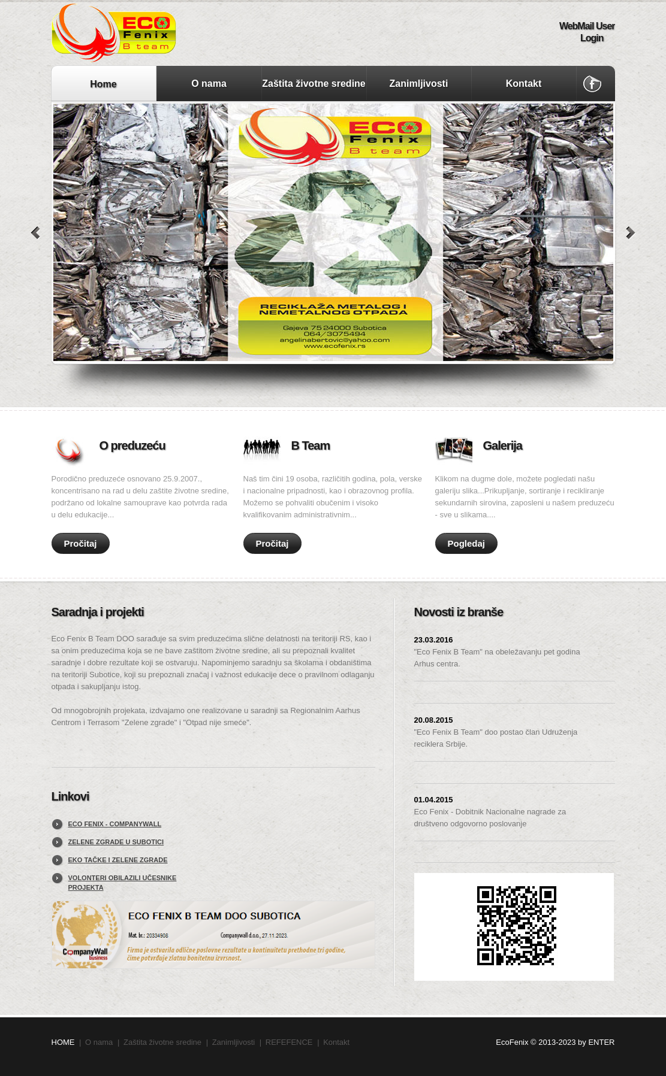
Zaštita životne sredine (314, 83)
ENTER (601, 1042)
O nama (209, 83)
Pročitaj (80, 543)
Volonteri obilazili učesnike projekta (122, 882)
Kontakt (524, 83)
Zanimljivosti (419, 83)
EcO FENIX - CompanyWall (115, 824)
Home (103, 84)
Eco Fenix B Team (174, 33)
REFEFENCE (289, 1042)
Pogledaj (467, 543)
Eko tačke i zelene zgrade (118, 859)
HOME (63, 1042)
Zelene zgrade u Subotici (116, 841)
